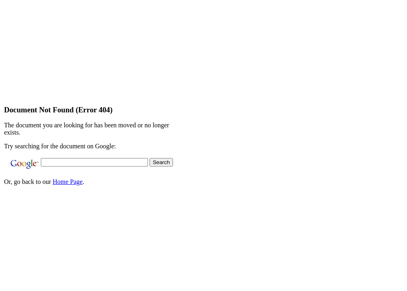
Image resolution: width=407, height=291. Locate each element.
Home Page (67, 181)
